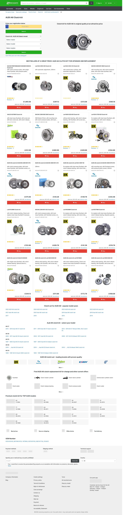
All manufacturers (67, 480)
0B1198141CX (18, 441)
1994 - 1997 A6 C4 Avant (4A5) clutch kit (17, 353)
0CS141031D (9, 441)
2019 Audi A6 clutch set (68, 312)
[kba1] (25, 26)
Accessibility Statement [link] (40, 508)
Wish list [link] (36, 499)
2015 (63, 315)
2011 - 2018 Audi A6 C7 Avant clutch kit (45, 328)
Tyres (25, 8)
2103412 (46, 441)
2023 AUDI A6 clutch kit (68, 309)
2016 (35, 315)
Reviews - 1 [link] (66, 148)
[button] (86, 3)
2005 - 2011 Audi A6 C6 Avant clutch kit (17, 336)
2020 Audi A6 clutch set (40, 312)
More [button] (9, 466)
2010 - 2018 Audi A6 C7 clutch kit (15, 328)
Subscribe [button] (75, 460)
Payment (36, 502)
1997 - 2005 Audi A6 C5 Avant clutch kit (17, 341)
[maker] (24, 39)
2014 (91, 315)
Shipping (36, 496)
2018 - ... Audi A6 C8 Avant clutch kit (44, 347)
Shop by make (66, 486)
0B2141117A (39, 441)
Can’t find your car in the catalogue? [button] (16, 55)
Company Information (12, 477)
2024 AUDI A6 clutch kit (40, 309)
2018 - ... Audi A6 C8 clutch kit (14, 347)
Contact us (37, 492)
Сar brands (9, 8)
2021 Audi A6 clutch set (12, 312)
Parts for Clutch (32, 12)
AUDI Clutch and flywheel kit (52, 12)
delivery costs (55, 199)
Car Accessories (59, 8)
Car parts (18, 8)
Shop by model (66, 483)
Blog (7, 480)
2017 (7, 315)
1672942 (25, 441)
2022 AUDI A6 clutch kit (96, 309)
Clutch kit (40, 12)
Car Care (48, 8)
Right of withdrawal (39, 486)
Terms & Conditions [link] (39, 483)
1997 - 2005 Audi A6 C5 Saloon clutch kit (45, 341)
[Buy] (19, 107)
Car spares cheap (10, 12)
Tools (68, 8)
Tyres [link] (63, 477)
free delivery (28, 104)
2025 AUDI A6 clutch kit (12, 309)
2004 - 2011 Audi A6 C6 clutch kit (43, 336)
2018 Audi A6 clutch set (96, 312)
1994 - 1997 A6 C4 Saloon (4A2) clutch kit (46, 353)
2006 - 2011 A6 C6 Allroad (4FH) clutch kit (74, 336)
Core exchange (38, 489)
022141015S (31, 441)
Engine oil (40, 8)
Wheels (32, 8)
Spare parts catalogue (21, 12)
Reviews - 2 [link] (10, 99)
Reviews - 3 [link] (10, 148)
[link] (110, 3)
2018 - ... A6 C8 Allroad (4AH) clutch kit (73, 347)
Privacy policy (38, 480)
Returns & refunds (39, 505)
